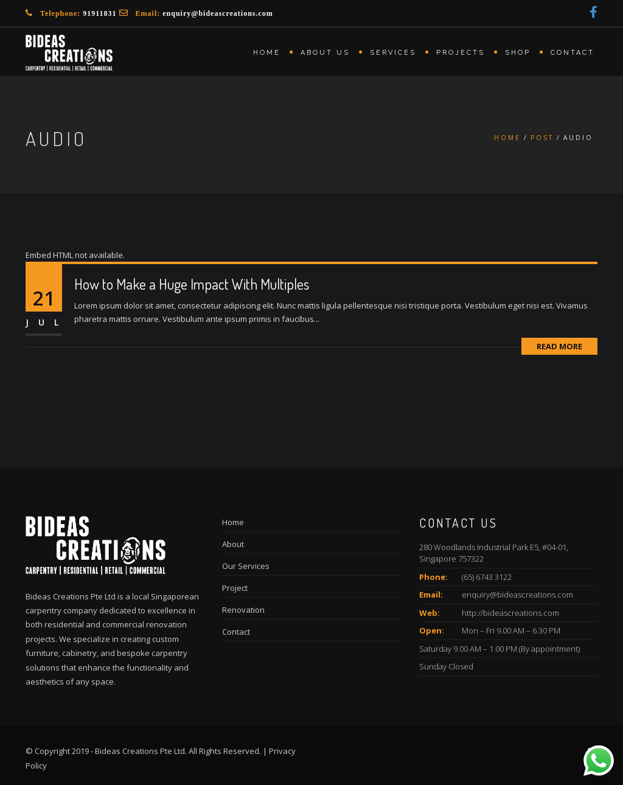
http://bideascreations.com (510, 612)
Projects (460, 53)
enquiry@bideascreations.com (217, 13)
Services (393, 53)
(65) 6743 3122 (487, 576)
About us (325, 53)
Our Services (246, 565)
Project (235, 587)
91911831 (99, 13)
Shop (518, 53)
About (233, 544)
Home (266, 53)
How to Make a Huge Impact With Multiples (191, 283)
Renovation (243, 609)
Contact (572, 53)
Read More (559, 346)
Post (542, 137)
